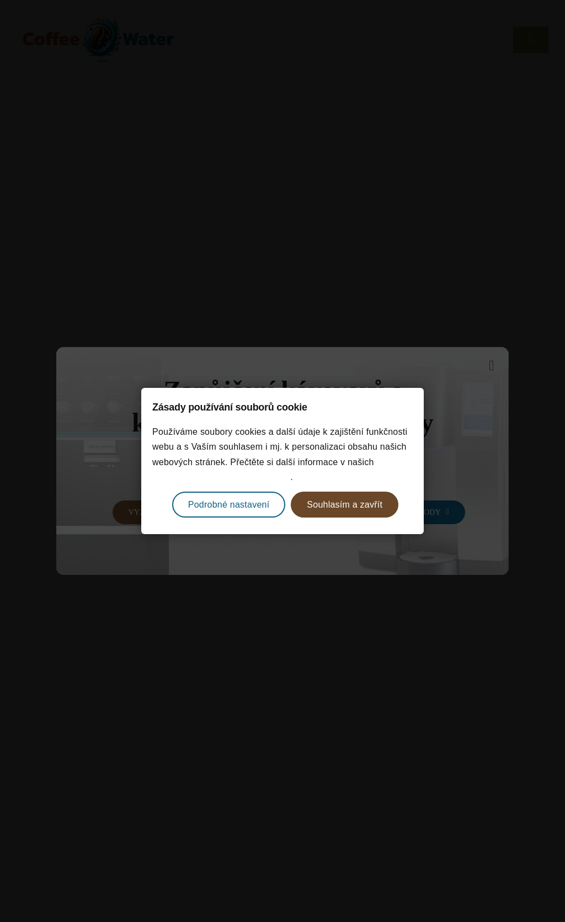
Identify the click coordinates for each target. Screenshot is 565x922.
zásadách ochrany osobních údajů (221, 477)
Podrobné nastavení (229, 504)
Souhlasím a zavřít (344, 504)
